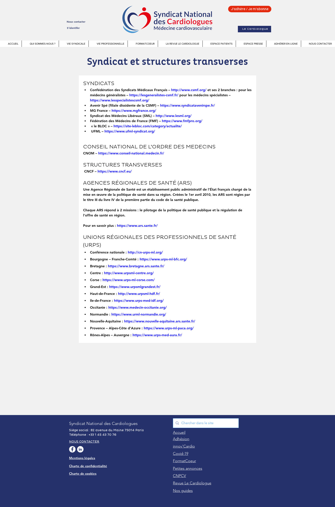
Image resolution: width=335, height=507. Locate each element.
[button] (40, 43)
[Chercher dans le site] (205, 423)
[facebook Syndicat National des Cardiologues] (72, 449)
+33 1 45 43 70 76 (102, 435)
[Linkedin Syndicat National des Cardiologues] (80, 449)
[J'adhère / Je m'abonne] (249, 9)
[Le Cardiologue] (254, 29)
